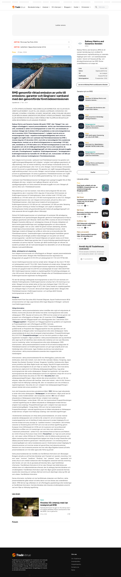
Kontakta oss (75, 567)
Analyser (46, 7)
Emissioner (86, 7)
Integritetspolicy (76, 564)
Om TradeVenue (76, 558)
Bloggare (68, 7)
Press (14, 52)
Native (73, 570)
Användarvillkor (75, 561)
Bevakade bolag (34, 7)
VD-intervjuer (57, 7)
